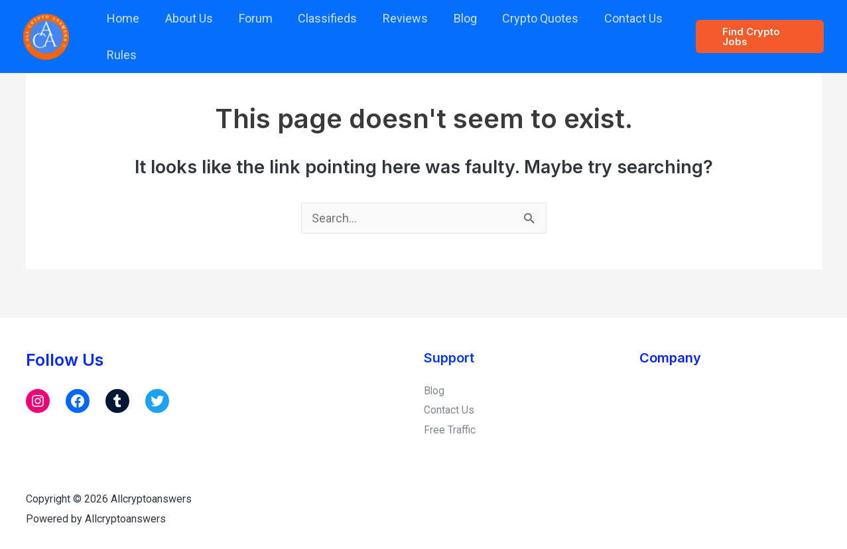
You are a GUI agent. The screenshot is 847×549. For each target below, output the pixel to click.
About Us (186, 18)
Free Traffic (450, 430)
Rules (121, 55)
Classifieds (321, 18)
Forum (251, 18)
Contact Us (620, 18)
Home (122, 18)
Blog (455, 18)
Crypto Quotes (529, 18)
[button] (758, 36)
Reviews (397, 18)
